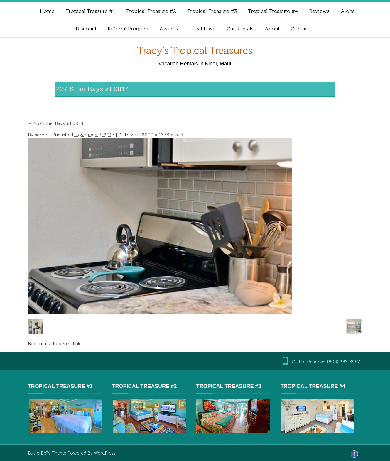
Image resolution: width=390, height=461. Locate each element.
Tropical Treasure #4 (273, 11)
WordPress (105, 453)
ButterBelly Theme (47, 453)
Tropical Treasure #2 (151, 11)
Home (47, 11)
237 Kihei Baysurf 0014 (55, 123)
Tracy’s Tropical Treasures (194, 51)
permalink (69, 343)
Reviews (319, 11)
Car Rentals (240, 29)
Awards (168, 29)
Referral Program (128, 29)
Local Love (202, 29)
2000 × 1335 (155, 135)
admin (41, 135)
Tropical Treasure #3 (212, 11)
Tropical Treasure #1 (90, 11)
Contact (300, 29)
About (272, 29)
